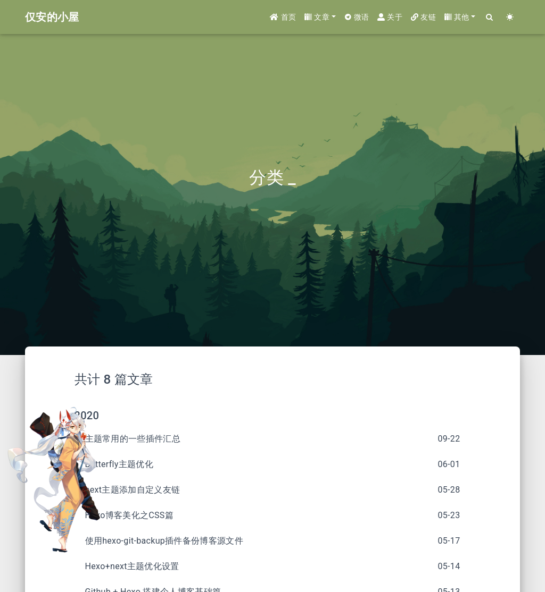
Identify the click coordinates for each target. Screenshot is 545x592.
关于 (389, 17)
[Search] (490, 17)
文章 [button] (316, 17)
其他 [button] (456, 17)
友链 (423, 17)
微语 (356, 17)
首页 (283, 17)
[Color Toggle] (510, 17)
